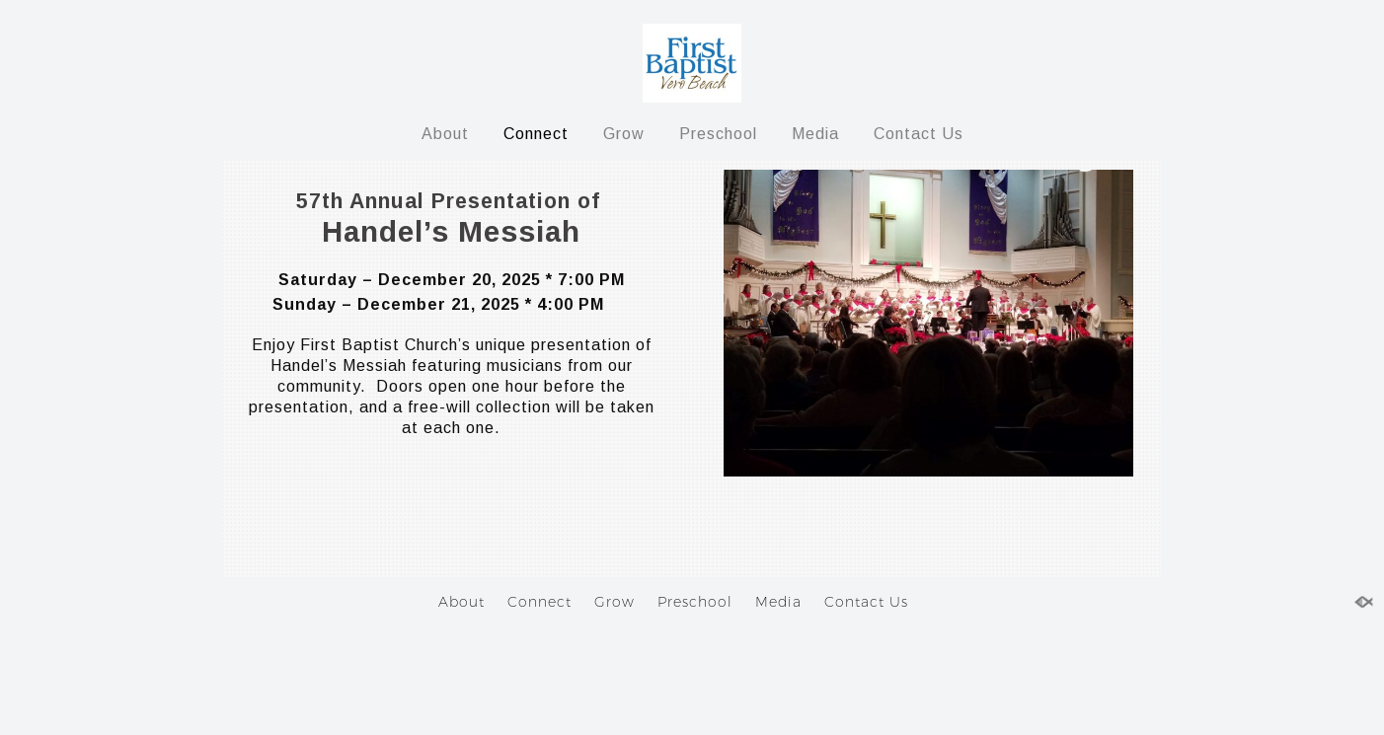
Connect (536, 133)
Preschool (718, 133)
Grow (624, 133)
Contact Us (918, 133)
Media (815, 133)
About (445, 133)
